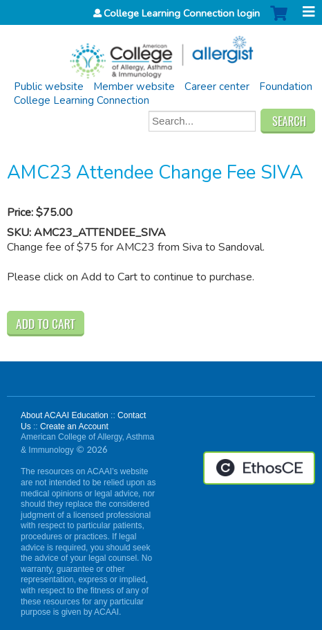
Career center (216, 86)
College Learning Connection (81, 100)
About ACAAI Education (64, 415)
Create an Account (74, 426)
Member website (134, 86)
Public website (49, 86)
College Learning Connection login (182, 13)
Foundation (285, 86)
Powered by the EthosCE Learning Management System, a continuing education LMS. (259, 468)
